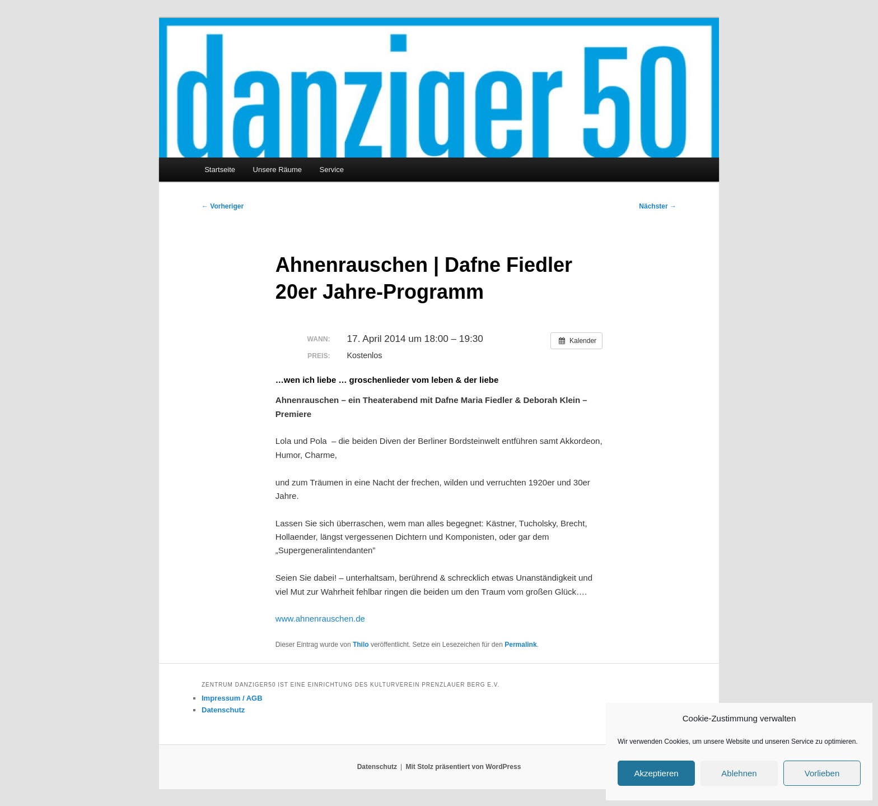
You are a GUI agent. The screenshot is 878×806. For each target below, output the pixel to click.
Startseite (219, 169)
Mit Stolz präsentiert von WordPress (463, 767)
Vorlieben (822, 773)
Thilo (361, 644)
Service (332, 169)
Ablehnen (738, 773)
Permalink (520, 644)
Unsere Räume (277, 169)
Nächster (657, 206)
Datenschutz (223, 710)
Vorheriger (223, 206)
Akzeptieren (656, 773)
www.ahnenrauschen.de (320, 618)
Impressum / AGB (232, 698)
